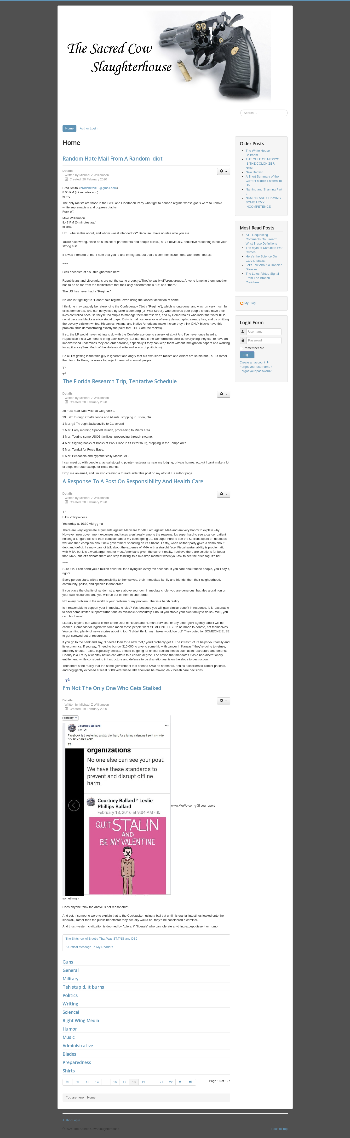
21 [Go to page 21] (161, 1082)
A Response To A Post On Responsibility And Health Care (133, 481)
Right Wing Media (81, 1020)
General (71, 970)
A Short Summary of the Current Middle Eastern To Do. (264, 181)
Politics (70, 995)
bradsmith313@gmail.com (98, 188)
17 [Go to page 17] (124, 1082)
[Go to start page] (68, 1082)
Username (245, 329)
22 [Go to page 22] (170, 1082)
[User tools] (223, 171)
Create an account (255, 362)
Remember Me (254, 348)
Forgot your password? (256, 371)
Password (245, 338)
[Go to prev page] (78, 1082)
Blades (69, 1054)
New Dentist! (255, 172)
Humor (70, 1029)
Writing (70, 1004)
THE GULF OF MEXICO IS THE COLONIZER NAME (263, 163)
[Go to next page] (181, 1082)
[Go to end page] (191, 1082)
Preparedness (77, 1062)
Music (69, 1037)
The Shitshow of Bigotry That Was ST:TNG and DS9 (102, 938)
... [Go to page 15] (106, 1082)
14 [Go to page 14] (96, 1082)
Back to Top (279, 1129)
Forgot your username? (256, 366)
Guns (68, 962)
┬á (67, 679)
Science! (71, 1012)
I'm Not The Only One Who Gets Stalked (112, 688)
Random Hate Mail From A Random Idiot (112, 158)
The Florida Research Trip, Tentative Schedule (120, 381)
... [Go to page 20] (152, 1082)
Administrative (78, 1046)
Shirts (69, 1071)
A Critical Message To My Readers (89, 947)
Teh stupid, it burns (83, 987)
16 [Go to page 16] (115, 1082)
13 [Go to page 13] (87, 1082)
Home (69, 128)
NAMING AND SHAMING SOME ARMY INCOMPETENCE (263, 202)
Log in (247, 355)
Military (70, 979)
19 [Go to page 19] (143, 1082)
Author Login (89, 128)
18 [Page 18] (134, 1082)
